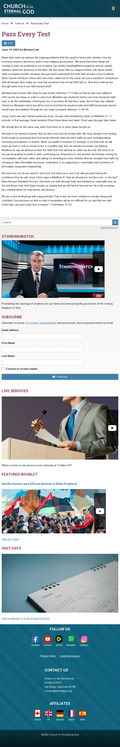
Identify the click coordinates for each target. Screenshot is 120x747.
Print (8, 43)
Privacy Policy (48, 656)
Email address (10, 330)
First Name (8, 343)
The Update (31, 322)
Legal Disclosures (70, 656)
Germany (60, 715)
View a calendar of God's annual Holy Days (26, 618)
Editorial (19, 23)
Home (5, 23)
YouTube (47, 641)
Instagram (84, 641)
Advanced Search (109, 227)
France (71, 715)
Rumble (59, 641)
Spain (82, 715)
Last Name (8, 356)
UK (48, 715)
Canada (37, 715)
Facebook (35, 641)
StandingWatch (47, 322)
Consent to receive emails (21, 368)
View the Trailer (10, 539)
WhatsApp (71, 641)
